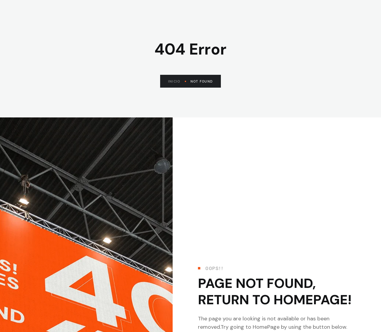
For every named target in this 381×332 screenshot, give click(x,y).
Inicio (177, 81)
